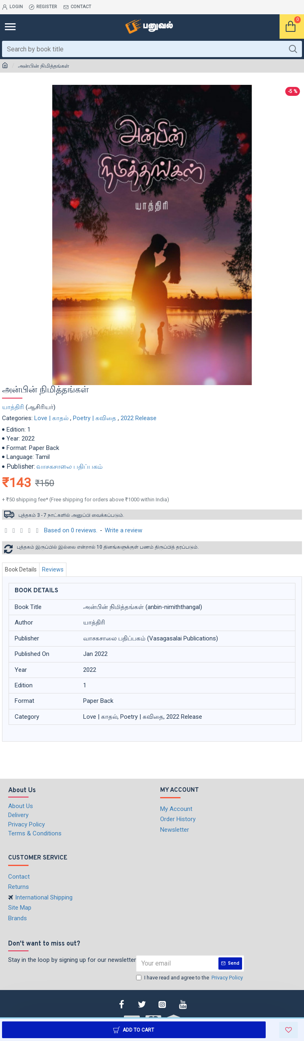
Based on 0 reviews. (70, 530)
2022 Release (138, 418)
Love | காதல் (51, 418)
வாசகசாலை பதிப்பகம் (69, 466)
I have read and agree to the (190, 978)
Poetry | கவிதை (94, 418)
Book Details (21, 569)
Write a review (123, 530)
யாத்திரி (13, 407)
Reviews (53, 569)
